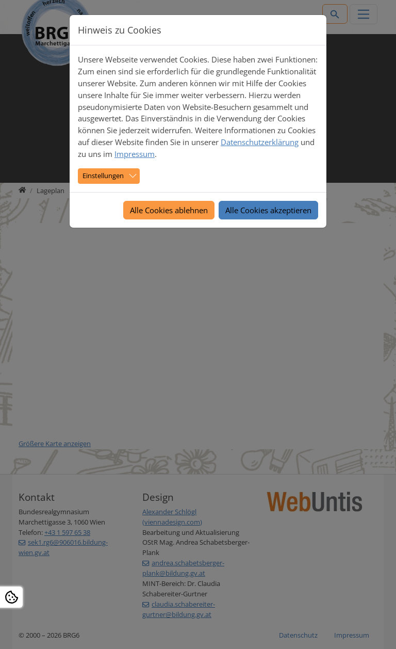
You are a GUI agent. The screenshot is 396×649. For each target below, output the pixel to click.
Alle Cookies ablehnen (169, 210)
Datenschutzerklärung (260, 142)
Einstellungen (103, 175)
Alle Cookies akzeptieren (268, 210)
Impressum (134, 154)
